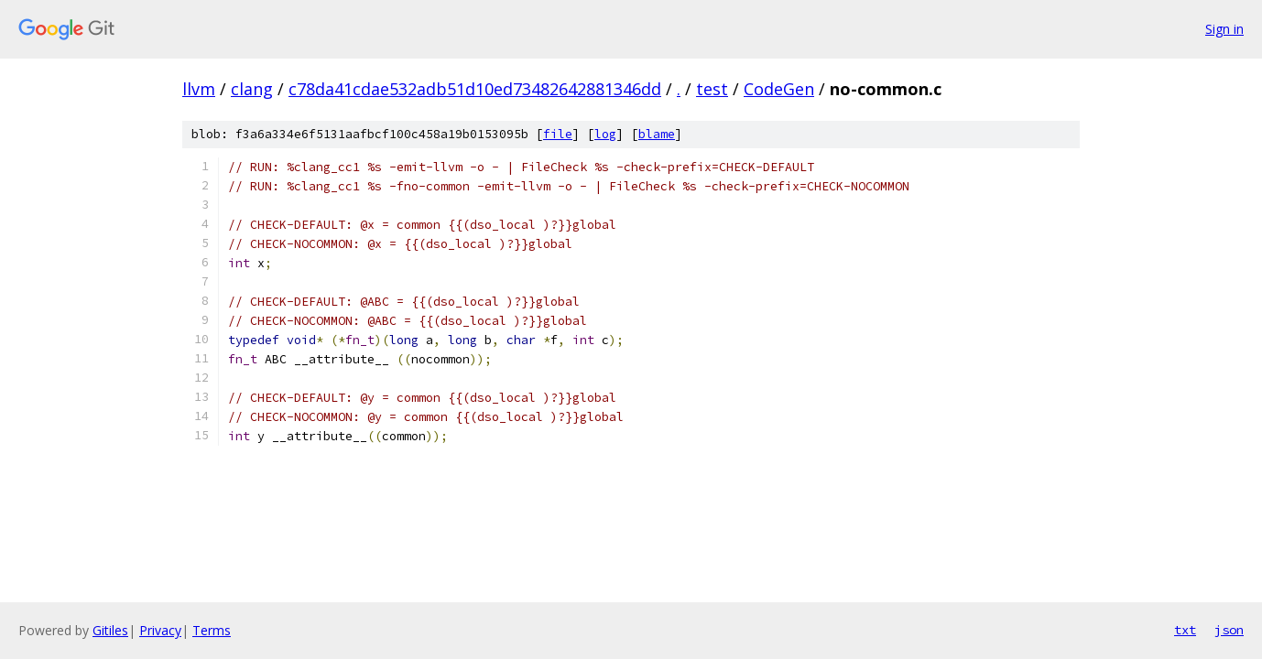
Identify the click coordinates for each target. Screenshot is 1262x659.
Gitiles (110, 630)
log (605, 134)
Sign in (1224, 29)
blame (656, 134)
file (557, 134)
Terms (211, 630)
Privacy (160, 630)
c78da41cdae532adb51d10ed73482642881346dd (474, 89)
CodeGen (779, 89)
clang (252, 89)
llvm (198, 89)
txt (1185, 629)
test (712, 89)
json (1229, 629)
